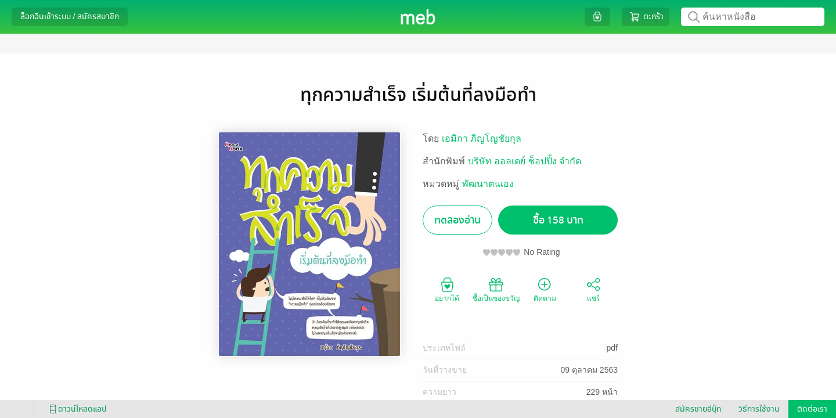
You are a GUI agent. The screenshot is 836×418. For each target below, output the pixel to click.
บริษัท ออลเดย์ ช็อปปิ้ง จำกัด (524, 161)
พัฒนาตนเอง (488, 184)
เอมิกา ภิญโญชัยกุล (481, 138)
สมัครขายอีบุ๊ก (698, 409)
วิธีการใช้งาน (759, 409)
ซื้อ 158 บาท (558, 220)
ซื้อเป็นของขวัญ (496, 289)
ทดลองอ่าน (457, 220)
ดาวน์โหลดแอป (76, 409)
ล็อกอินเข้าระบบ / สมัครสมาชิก (69, 16)
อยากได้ (447, 289)
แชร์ (593, 289)
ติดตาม (545, 289)
